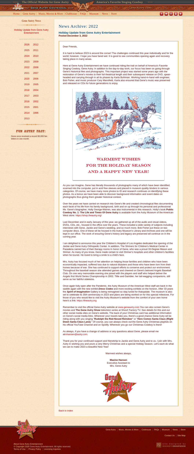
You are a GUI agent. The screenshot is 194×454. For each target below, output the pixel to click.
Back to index (66, 410)
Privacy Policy (34, 449)
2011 (36, 50)
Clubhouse (71, 14)
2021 (27, 73)
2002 (36, 101)
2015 (27, 107)
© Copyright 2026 (22, 446)
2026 (27, 44)
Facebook (161, 14)
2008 (36, 67)
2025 (27, 50)
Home (16, 14)
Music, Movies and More (50, 14)
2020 (27, 78)
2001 (36, 107)
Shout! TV (176, 14)
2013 (27, 118)
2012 (36, 44)
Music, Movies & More (128, 429)
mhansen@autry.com (76, 334)
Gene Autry (29, 14)
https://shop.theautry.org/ (89, 215)
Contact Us (170, 435)
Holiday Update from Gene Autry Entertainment (31, 31)
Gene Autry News (31, 20)
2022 (27, 67)
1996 (36, 112)
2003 (36, 95)
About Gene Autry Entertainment (28, 444)
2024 (27, 56)
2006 (36, 78)
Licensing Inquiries (52, 449)
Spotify (180, 14)
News (105, 14)
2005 (36, 84)
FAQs (83, 14)
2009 (36, 61)
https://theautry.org (86, 300)
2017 (27, 95)
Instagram (171, 14)
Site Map (181, 435)
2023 (27, 61)
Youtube (166, 14)
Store (114, 14)
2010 (36, 56)
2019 (27, 84)
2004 (36, 90)
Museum (94, 14)
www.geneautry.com (128, 307)
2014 (27, 112)
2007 (36, 73)
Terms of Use (20, 449)
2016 (27, 101)
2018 (27, 90)
